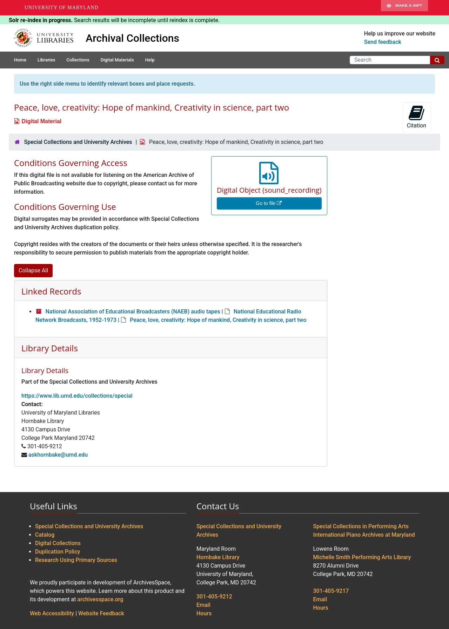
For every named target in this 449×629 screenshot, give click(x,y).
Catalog (44, 534)
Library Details (49, 348)
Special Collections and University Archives (78, 142)
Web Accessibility (52, 613)
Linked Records (51, 291)
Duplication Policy (57, 551)
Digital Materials (117, 59)
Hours (204, 613)
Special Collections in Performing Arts (361, 526)
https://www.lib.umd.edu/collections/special (77, 395)
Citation (416, 117)
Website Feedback (101, 613)
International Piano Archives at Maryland (364, 534)
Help (150, 59)
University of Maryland (62, 7)
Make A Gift (404, 8)
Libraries (46, 59)
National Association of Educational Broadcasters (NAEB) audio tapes (132, 311)
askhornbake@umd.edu (58, 454)
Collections (77, 59)
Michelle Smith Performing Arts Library (362, 557)
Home (20, 59)
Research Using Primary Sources (76, 560)
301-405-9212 (214, 596)
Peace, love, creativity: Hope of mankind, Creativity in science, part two (218, 320)
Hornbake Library (218, 557)
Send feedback (382, 42)
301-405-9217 (331, 591)
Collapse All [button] (33, 270)
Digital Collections (58, 543)
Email (203, 605)
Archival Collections (132, 38)
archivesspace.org (100, 599)
